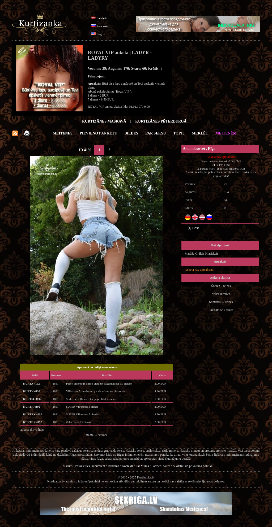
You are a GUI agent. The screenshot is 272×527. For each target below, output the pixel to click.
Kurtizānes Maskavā (104, 121)
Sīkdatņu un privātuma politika (192, 466)
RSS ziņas (66, 466)
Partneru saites (161, 466)
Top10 (179, 133)
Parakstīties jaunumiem (90, 466)
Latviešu (101, 18)
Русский (102, 26)
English (101, 34)
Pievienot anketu (98, 133)
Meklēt (200, 133)
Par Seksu (155, 133)
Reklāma (113, 466)
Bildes (131, 133)
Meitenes (63, 133)
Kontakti (127, 466)
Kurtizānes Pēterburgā (160, 121)
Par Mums (142, 466)
